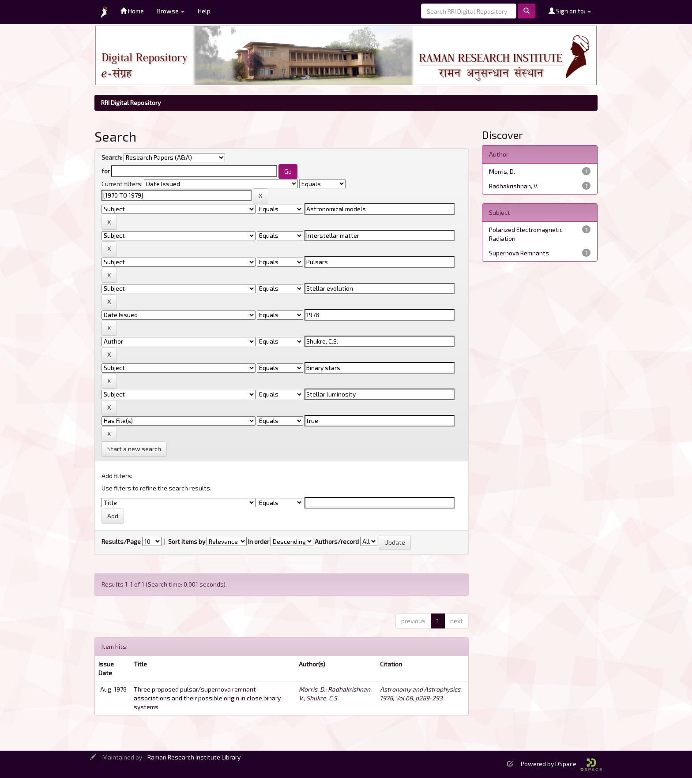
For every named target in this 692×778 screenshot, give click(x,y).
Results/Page (121, 541)
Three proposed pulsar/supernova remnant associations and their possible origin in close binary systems (207, 698)
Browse (170, 11)
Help (204, 11)
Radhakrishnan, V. (513, 186)
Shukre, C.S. (322, 698)
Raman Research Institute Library (194, 757)
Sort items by (186, 541)
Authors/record (337, 541)
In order (258, 541)
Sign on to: (570, 11)
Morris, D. (312, 689)
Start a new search (134, 449)
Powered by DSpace (561, 763)
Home (132, 11)
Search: (112, 157)
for (106, 171)
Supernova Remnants (519, 253)
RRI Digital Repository (131, 102)
